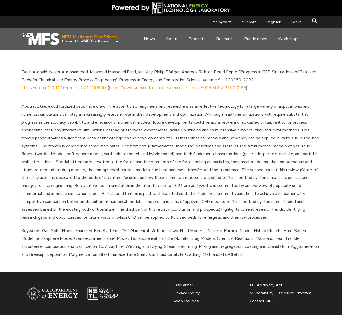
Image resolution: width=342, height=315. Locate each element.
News (149, 39)
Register (273, 22)
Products (196, 39)
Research (225, 39)
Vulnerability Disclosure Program (280, 293)
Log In (296, 22)
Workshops (289, 39)
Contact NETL (263, 301)
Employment (221, 22)
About (172, 39)
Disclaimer (183, 285)
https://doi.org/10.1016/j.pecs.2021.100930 (63, 88)
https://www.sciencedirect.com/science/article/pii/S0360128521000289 (177, 88)
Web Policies (186, 301)
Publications (255, 39)
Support (249, 22)
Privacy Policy (187, 293)
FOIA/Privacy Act (266, 285)
